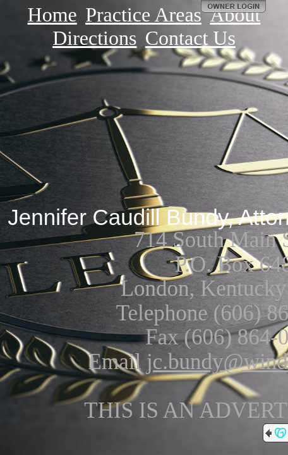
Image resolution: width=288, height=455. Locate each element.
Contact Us (190, 38)
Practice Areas (143, 14)
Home (52, 14)
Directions (94, 38)
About (235, 14)
